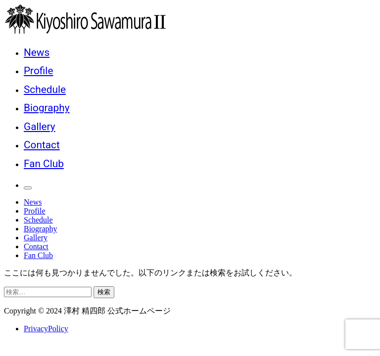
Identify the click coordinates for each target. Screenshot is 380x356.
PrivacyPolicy (46, 328)
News (36, 52)
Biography (46, 108)
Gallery (39, 127)
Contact (42, 145)
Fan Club (44, 164)
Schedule (45, 89)
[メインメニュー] (28, 187)
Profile (38, 71)
